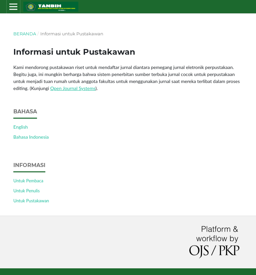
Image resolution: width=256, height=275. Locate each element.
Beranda (24, 33)
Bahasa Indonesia (31, 137)
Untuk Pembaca (28, 180)
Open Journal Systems (73, 88)
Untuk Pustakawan (31, 200)
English (20, 127)
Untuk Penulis (26, 190)
